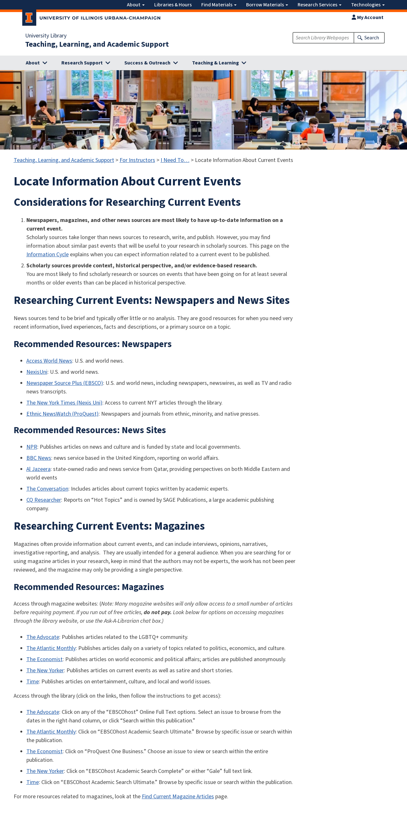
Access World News (49, 361)
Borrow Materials (267, 4)
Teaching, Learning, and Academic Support (97, 44)
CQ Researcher (43, 500)
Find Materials (219, 4)
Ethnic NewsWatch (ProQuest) (62, 414)
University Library (45, 36)
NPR (31, 447)
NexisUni (36, 372)
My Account (367, 17)
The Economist (44, 659)
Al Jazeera (38, 469)
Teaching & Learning (215, 62)
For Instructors (137, 160)
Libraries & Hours (173, 4)
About (136, 4)
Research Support (82, 62)
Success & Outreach (147, 62)
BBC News (38, 458)
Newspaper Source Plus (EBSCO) (64, 383)
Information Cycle (47, 254)
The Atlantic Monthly (51, 648)
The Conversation (47, 489)
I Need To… (175, 160)
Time (32, 682)
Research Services (319, 4)
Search (371, 37)
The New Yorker (45, 670)
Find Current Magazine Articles (178, 797)
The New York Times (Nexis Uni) (64, 403)
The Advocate (42, 637)
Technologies (368, 4)
